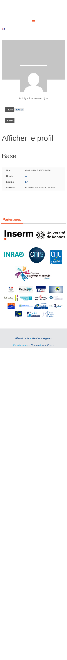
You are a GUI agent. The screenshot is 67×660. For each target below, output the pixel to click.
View (10, 97)
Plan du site (22, 315)
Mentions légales (42, 315)
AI (26, 153)
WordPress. (48, 322)
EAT (27, 159)
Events (19, 87)
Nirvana (35, 322)
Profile (10, 87)
